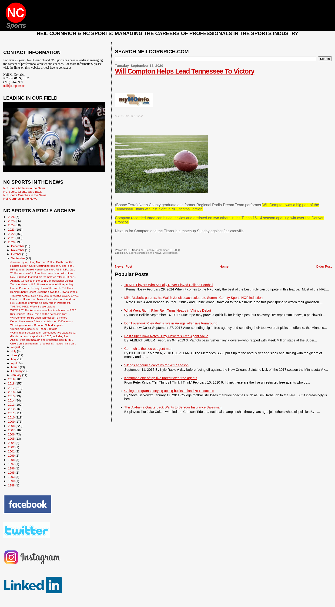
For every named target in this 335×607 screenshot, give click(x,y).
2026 (11, 217)
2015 (11, 396)
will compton (170, 252)
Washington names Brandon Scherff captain (36, 325)
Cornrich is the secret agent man (148, 349)
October (16, 254)
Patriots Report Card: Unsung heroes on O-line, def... (42, 265)
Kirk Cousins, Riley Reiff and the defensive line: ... (40, 313)
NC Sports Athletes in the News (142, 252)
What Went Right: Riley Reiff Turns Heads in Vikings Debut (167, 310)
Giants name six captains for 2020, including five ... (40, 336)
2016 (11, 392)
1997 (11, 464)
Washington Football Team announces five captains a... (43, 332)
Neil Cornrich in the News (20, 198)
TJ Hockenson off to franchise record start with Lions (41, 273)
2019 (11, 379)
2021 (11, 238)
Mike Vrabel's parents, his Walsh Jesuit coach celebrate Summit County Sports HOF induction (193, 298)
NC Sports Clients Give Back (22, 191)
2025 (11, 221)
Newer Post (123, 266)
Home (224, 266)
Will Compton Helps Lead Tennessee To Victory (184, 71)
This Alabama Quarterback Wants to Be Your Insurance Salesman (172, 407)
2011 (11, 413)
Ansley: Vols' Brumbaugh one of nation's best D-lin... (41, 339)
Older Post (324, 266)
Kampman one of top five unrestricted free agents (160, 378)
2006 (11, 434)
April (14, 363)
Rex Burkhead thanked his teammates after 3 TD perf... (43, 276)
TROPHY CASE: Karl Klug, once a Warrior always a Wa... (44, 295)
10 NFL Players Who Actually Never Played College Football (168, 285)
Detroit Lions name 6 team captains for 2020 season (41, 321)
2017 (11, 388)
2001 (11, 451)
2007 (11, 430)
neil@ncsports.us (14, 86)
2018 (11, 383)
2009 (11, 421)
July (14, 351)
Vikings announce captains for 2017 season (156, 365)
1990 (11, 481)
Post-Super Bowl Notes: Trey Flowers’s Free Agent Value (166, 336)
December (18, 246)
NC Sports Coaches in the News (24, 195)
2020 (11, 242)
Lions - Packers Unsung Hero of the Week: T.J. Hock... (43, 288)
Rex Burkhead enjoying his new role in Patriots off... (41, 302)
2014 (11, 400)
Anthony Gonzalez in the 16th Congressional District (41, 280)
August (16, 347)
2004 (11, 443)
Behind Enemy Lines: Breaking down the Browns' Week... (44, 291)
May (14, 359)
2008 (11, 426)
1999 (11, 455)
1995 (11, 472)
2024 (11, 225)
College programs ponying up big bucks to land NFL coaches (169, 391)
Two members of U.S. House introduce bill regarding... (42, 284)
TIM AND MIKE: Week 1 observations (32, 306)
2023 (11, 229)
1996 (11, 468)
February (17, 371)
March (15, 367)
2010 (11, 417)
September (18, 258)
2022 (11, 234)
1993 (11, 477)
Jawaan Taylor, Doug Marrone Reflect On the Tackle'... (42, 261)
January (16, 375)
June (14, 355)
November (18, 250)
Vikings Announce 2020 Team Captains (33, 328)
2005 (11, 438)
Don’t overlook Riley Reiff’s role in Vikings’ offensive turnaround (170, 323)
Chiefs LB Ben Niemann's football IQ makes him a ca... (43, 343)
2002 (11, 447)
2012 (11, 409)
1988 (11, 485)
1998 (11, 460)
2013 (11, 404)
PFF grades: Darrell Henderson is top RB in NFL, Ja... (42, 269)
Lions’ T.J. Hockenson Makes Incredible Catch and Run (43, 298)
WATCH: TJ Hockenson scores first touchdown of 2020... (44, 310)
